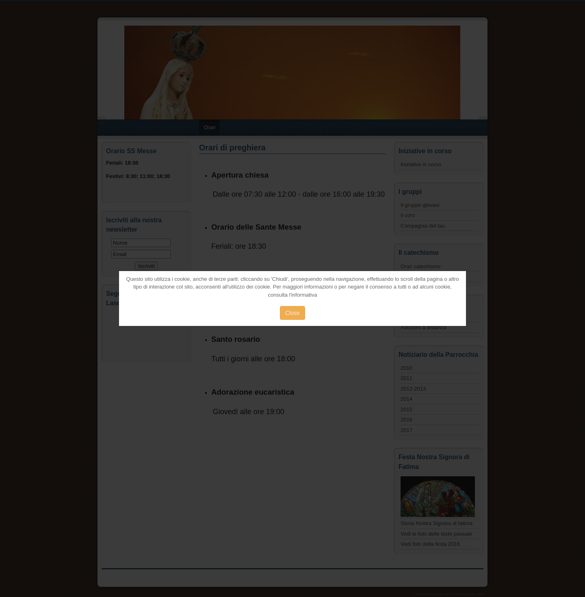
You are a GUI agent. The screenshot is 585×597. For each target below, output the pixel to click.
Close (292, 313)
